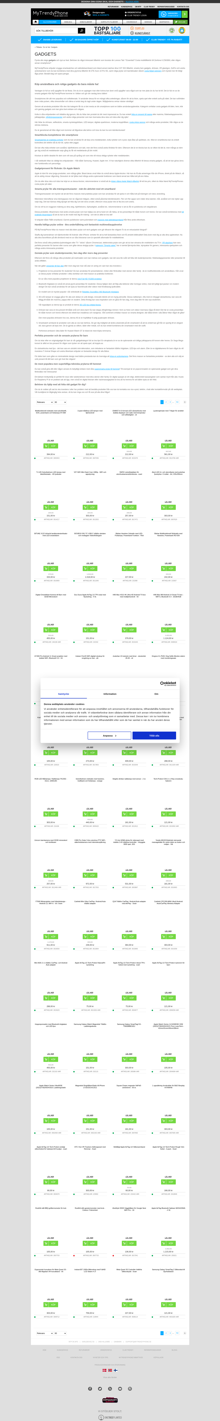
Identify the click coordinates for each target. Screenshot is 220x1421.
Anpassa (109, 735)
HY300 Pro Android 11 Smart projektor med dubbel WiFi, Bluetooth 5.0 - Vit (50, 657)
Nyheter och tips (100, 1357)
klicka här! (132, 1)
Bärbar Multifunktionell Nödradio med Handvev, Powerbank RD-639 (168, 534)
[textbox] (60, 31)
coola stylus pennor (137, 122)
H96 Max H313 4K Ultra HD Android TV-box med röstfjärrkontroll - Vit (129, 596)
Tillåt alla (154, 735)
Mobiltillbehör (86, 22)
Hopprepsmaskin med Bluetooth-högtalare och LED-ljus (51, 1025)
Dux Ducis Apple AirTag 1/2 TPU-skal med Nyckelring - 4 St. (90, 596)
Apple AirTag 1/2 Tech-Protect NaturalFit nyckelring (90, 964)
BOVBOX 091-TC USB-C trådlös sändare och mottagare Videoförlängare (90, 534)
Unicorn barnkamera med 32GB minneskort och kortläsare (50, 841)
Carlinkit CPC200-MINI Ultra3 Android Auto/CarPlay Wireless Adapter (168, 902)
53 (177, 402)
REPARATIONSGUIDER (165, 7)
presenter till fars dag (55, 266)
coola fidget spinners (152, 71)
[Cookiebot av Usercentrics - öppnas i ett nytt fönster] (162, 683)
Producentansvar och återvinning (110, 1365)
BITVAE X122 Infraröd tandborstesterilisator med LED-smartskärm (50, 534)
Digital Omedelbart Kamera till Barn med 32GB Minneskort (51, 596)
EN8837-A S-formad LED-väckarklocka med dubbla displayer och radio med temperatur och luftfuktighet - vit (129, 413)
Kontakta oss (76, 1357)
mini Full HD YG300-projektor (89, 279)
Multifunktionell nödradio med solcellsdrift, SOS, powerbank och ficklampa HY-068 (51, 412)
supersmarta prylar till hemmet (106, 369)
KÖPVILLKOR (158, 1357)
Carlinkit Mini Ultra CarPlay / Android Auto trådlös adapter (90, 902)
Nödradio (148, 22)
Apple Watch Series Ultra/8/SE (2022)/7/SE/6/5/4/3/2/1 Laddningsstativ (51, 1086)
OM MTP (138, 7)
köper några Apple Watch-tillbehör (125, 181)
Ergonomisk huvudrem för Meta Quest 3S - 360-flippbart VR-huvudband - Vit (51, 1270)
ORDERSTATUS (134, 12)
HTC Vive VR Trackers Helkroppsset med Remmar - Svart (90, 1148)
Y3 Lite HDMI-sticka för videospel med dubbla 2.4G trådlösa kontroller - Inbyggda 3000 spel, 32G (129, 842)
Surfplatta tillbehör (109, 22)
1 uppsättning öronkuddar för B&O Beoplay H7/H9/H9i (168, 1086)
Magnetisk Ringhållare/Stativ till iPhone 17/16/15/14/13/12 (90, 1086)
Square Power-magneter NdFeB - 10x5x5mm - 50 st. (129, 1086)
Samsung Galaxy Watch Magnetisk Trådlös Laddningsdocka (90, 1025)
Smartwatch (164, 22)
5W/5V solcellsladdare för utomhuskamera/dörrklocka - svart (129, 473)
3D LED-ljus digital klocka (90, 305)
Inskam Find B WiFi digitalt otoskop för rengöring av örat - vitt (90, 657)
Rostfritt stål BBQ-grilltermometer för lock (50, 1208)
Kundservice (62, 1350)
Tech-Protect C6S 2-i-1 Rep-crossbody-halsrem (168, 780)
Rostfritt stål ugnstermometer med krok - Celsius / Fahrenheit (90, 1209)
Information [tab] (110, 694)
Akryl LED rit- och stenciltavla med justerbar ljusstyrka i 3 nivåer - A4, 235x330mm (168, 473)
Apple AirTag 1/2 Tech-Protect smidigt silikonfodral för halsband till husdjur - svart (51, 1148)
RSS (58, 1357)
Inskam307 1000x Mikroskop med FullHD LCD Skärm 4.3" (90, 1270)
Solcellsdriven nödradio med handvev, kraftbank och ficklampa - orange (90, 780)
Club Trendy (149, 7)
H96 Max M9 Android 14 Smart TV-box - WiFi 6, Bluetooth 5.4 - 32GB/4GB (168, 596)
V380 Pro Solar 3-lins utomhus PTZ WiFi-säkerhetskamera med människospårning (90, 841)
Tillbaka (39, 47)
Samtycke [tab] (63, 694)
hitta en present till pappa (141, 114)
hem (44, 1350)
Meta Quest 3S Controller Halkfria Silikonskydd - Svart (129, 1270)
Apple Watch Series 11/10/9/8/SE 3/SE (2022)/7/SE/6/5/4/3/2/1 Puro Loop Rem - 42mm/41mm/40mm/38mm (168, 1026)
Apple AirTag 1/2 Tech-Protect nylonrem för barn (168, 964)
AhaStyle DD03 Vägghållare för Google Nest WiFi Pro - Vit (129, 1209)
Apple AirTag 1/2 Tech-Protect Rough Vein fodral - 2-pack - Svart (168, 1148)
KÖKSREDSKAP (131, 22)
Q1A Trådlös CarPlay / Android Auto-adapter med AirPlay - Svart (129, 902)
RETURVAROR (113, 7)
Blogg (174, 1350)
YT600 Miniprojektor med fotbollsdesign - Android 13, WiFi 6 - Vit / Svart (50, 902)
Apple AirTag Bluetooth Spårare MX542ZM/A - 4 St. (168, 1209)
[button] (181, 32)
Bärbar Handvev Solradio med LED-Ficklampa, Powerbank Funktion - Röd (129, 534)
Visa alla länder (110, 1377)
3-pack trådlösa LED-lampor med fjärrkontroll (90, 412)
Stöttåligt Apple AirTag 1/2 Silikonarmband (129, 1147)
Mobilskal (68, 22)
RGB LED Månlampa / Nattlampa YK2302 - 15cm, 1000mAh (50, 780)
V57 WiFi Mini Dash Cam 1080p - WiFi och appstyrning (90, 473)
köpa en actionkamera (119, 356)
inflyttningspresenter (54, 117)
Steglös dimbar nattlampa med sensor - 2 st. (129, 779)
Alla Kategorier (49, 22)
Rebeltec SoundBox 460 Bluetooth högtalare (100, 292)
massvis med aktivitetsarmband (110, 220)
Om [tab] (156, 694)
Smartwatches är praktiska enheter (49, 140)
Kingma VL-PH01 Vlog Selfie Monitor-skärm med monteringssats (168, 657)
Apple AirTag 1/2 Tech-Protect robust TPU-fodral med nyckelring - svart (129, 964)
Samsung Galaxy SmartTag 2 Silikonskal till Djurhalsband (168, 1270)
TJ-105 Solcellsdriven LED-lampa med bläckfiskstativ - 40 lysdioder (50, 473)
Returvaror (84, 1350)
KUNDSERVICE (126, 7)
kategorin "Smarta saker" (106, 245)
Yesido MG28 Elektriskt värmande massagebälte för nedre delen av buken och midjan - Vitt (168, 842)
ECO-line (182, 22)
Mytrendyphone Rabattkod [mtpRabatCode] (131, 1357)
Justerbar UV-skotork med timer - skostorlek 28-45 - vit (129, 657)
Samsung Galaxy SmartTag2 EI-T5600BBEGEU (129, 1025)
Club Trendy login (137, 15)
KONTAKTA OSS (183, 7)
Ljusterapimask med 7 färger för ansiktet (168, 411)
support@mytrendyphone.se (138, 1342)
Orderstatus (106, 1350)
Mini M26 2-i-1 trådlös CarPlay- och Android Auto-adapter (50, 964)
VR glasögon (167, 243)
